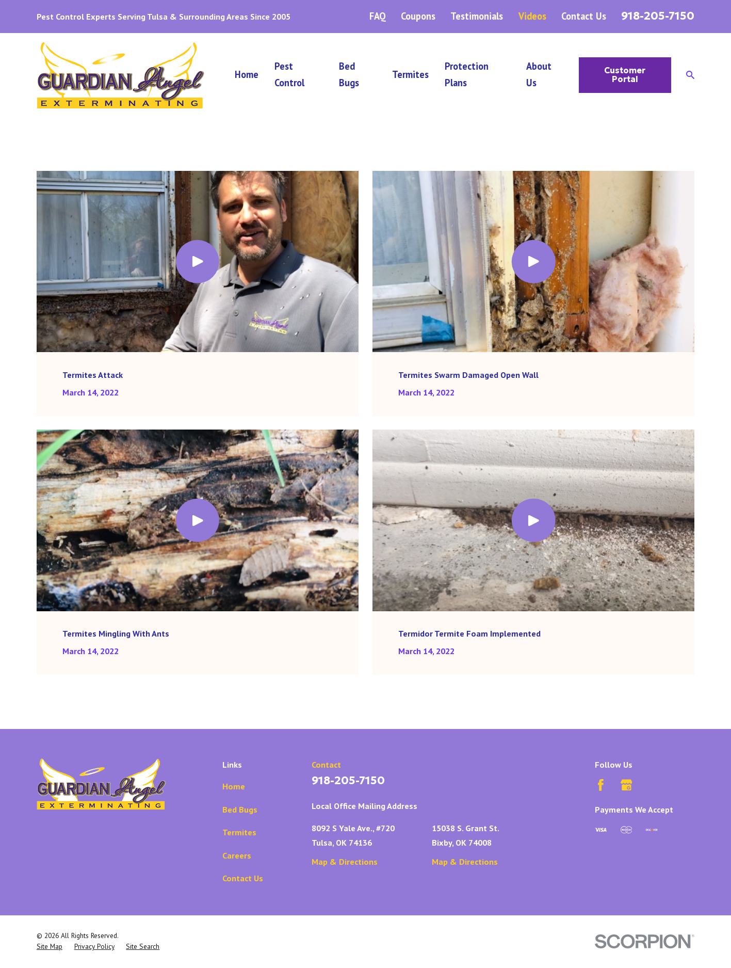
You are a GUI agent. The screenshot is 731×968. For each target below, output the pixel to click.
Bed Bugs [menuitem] (349, 74)
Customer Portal (624, 75)
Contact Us (583, 16)
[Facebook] (601, 785)
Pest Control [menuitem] (289, 74)
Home (233, 786)
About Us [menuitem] (538, 74)
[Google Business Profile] (626, 785)
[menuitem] (49, 947)
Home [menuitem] (246, 74)
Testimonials (476, 16)
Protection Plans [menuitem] (467, 74)
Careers (236, 855)
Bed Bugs (239, 809)
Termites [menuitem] (410, 74)
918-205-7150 (657, 16)
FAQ (377, 16)
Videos (532, 16)
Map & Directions (345, 861)
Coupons (418, 16)
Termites (239, 832)
